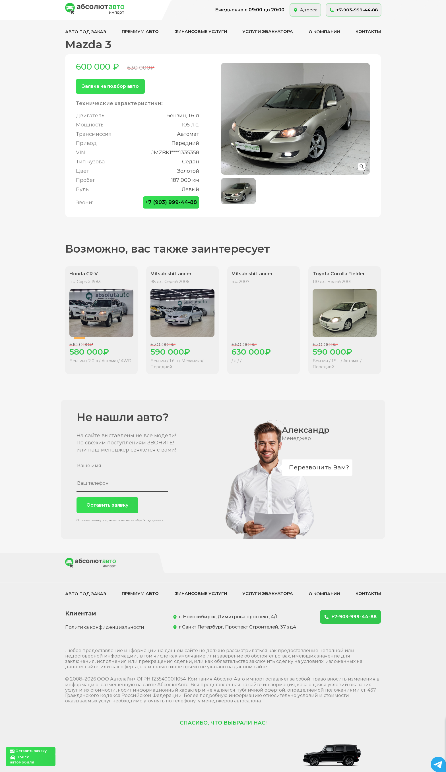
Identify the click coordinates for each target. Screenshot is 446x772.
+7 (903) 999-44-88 (171, 202)
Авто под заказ (85, 31)
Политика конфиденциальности (104, 627)
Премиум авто (140, 31)
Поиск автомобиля (22, 759)
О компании (324, 31)
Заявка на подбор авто (110, 86)
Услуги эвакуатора (267, 31)
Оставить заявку (107, 505)
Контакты (368, 31)
